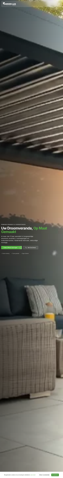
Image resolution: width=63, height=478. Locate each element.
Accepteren (55, 474)
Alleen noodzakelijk (44, 474)
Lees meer (33, 474)
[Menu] (59, 3)
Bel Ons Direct (30, 247)
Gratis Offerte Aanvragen (12, 247)
